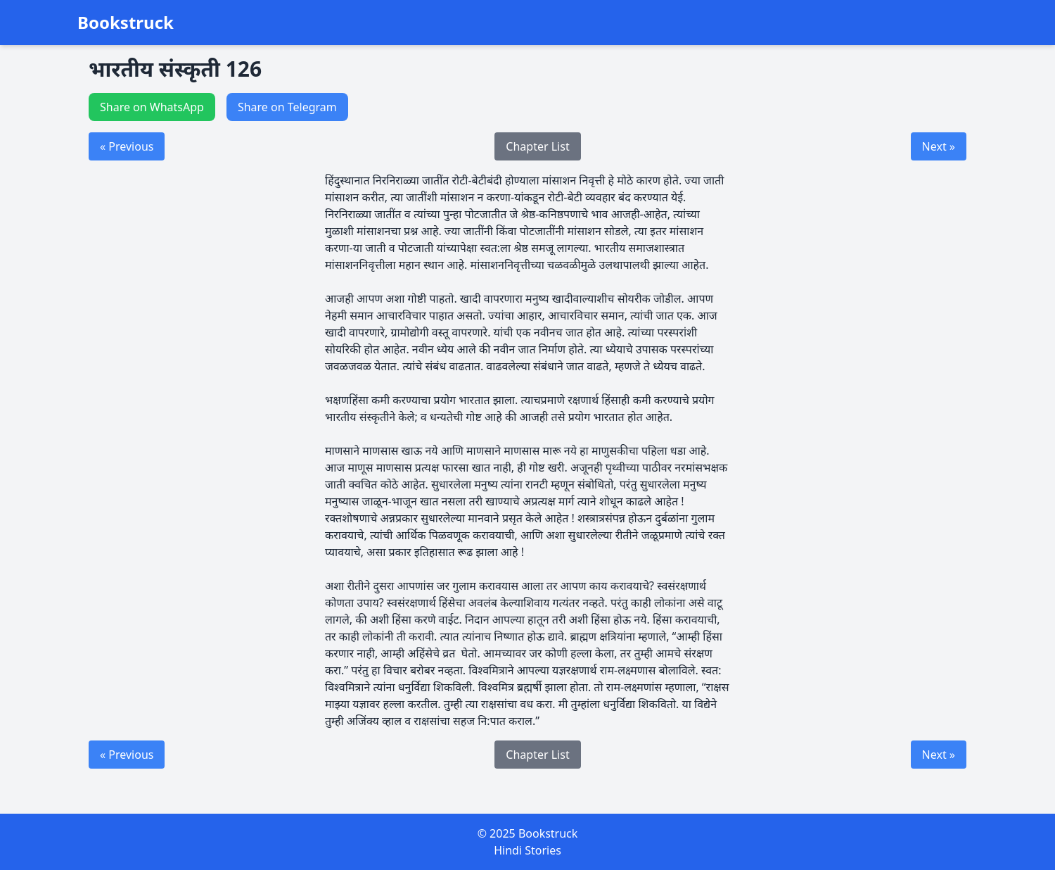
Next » (938, 146)
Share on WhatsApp (152, 107)
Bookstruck (125, 22)
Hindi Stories (527, 850)
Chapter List (537, 146)
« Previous (126, 146)
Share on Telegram (287, 107)
